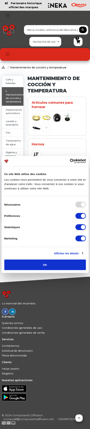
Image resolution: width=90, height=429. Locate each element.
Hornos (38, 144)
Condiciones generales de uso (22, 327)
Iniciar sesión (10, 368)
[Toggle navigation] (8, 15)
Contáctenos (10, 345)
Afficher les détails (66, 253)
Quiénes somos (12, 323)
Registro (7, 373)
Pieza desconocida (14, 355)
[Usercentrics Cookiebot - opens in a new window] (70, 161)
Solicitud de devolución (17, 350)
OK (45, 264)
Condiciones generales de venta (23, 332)
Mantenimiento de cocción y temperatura (38, 67)
